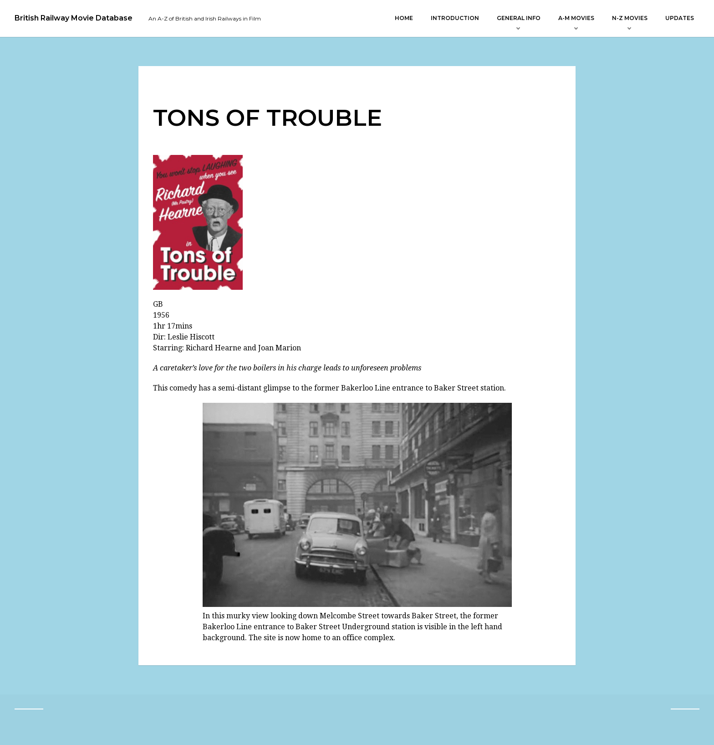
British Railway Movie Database (74, 18)
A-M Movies (576, 18)
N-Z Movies (630, 18)
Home (404, 18)
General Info (519, 18)
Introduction (455, 18)
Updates (679, 18)
